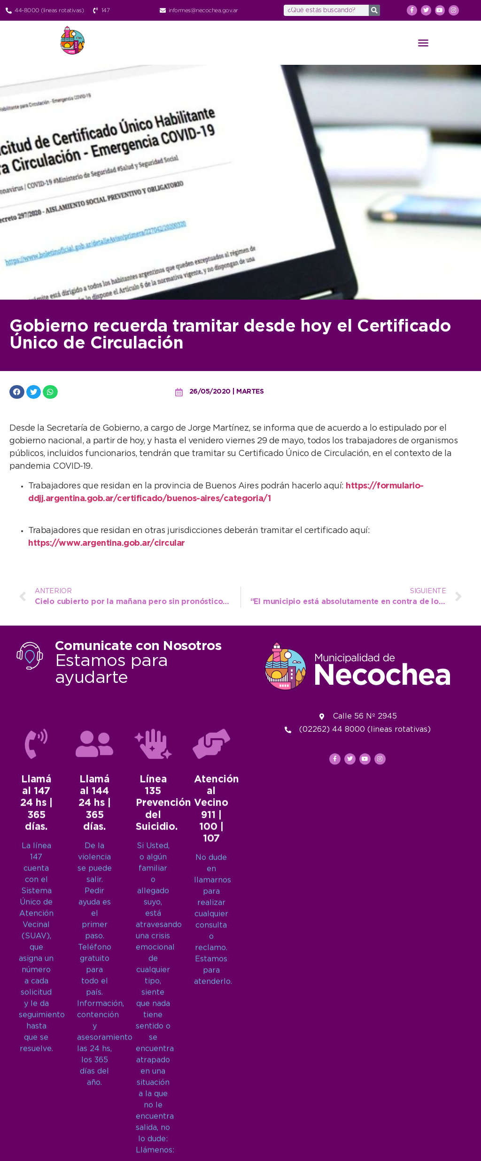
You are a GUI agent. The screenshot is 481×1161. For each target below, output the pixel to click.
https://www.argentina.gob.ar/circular (106, 543)
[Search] (374, 10)
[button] (423, 42)
